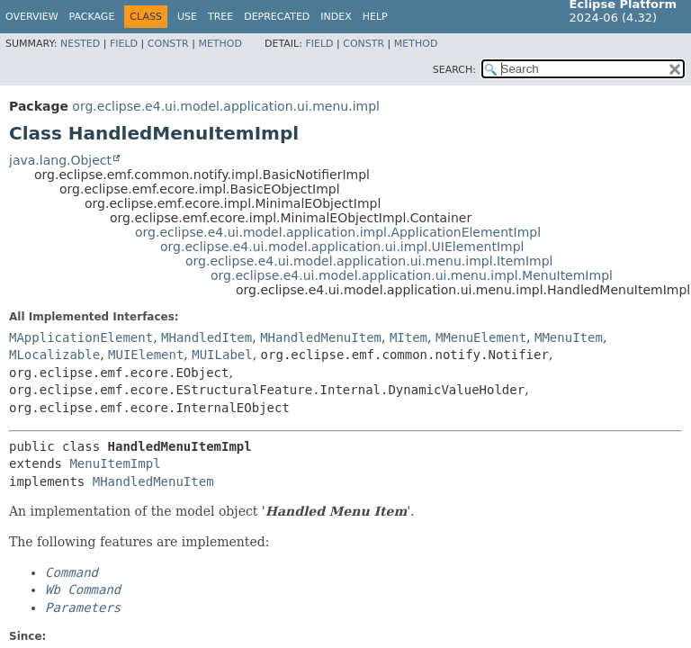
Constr (168, 44)
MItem (408, 337)
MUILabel (222, 354)
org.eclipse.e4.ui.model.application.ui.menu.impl (226, 106)
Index (335, 16)
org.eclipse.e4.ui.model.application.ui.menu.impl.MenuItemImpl (412, 275)
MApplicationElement (81, 337)
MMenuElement (480, 337)
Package (92, 16)
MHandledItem (206, 337)
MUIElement (146, 354)
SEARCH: (454, 70)
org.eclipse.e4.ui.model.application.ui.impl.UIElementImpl (342, 246)
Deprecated (277, 16)
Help (375, 16)
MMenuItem (568, 337)
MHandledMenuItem (320, 337)
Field (124, 44)
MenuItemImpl (114, 463)
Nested (80, 44)
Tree (220, 16)
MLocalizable (54, 354)
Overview (31, 16)
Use (187, 16)
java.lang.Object (60, 160)
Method (220, 44)
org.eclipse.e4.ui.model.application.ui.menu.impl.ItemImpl (368, 261)
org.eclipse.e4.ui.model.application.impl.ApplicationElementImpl (338, 232)
